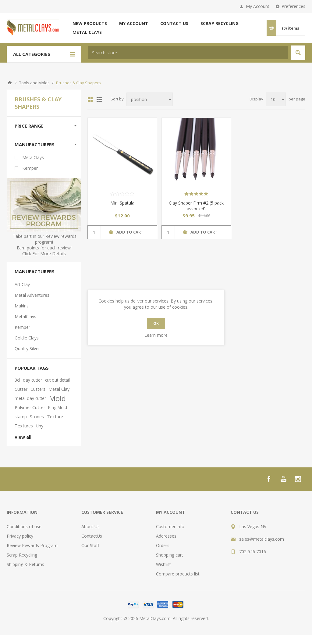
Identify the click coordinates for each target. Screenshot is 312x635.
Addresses (166, 536)
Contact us (174, 23)
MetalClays (33, 157)
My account (133, 23)
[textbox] (188, 52)
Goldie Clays (27, 338)
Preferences (293, 6)
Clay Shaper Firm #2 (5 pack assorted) (196, 206)
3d (17, 380)
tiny (39, 426)
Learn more (156, 335)
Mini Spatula (122, 203)
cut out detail (57, 380)
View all (23, 437)
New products (90, 23)
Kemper (30, 168)
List (99, 99)
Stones (37, 416)
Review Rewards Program (32, 545)
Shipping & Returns (25, 564)
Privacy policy (20, 536)
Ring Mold (57, 407)
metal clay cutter (30, 398)
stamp (21, 416)
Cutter (21, 389)
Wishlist (163, 564)
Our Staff (90, 545)
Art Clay (22, 284)
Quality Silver (27, 348)
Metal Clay (58, 389)
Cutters (37, 389)
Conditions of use (24, 526)
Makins (22, 306)
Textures (24, 426)
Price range (29, 126)
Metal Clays (87, 32)
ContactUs (91, 536)
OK (156, 323)
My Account (257, 6)
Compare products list (178, 574)
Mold (57, 398)
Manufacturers (35, 144)
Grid (90, 99)
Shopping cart (169, 555)
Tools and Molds (34, 82)
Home (10, 83)
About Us (90, 526)
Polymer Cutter (30, 407)
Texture (55, 416)
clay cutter (32, 380)
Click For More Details (44, 253)
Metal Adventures (32, 295)
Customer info (170, 526)
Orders (162, 545)
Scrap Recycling (219, 23)
